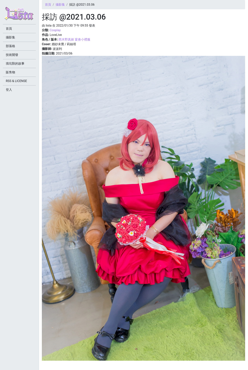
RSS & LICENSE (16, 81)
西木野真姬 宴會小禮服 (74, 39)
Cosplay (55, 30)
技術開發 (12, 55)
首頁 (48, 4)
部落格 (10, 46)
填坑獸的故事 (15, 63)
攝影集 (60, 4)
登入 (9, 90)
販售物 (10, 72)
